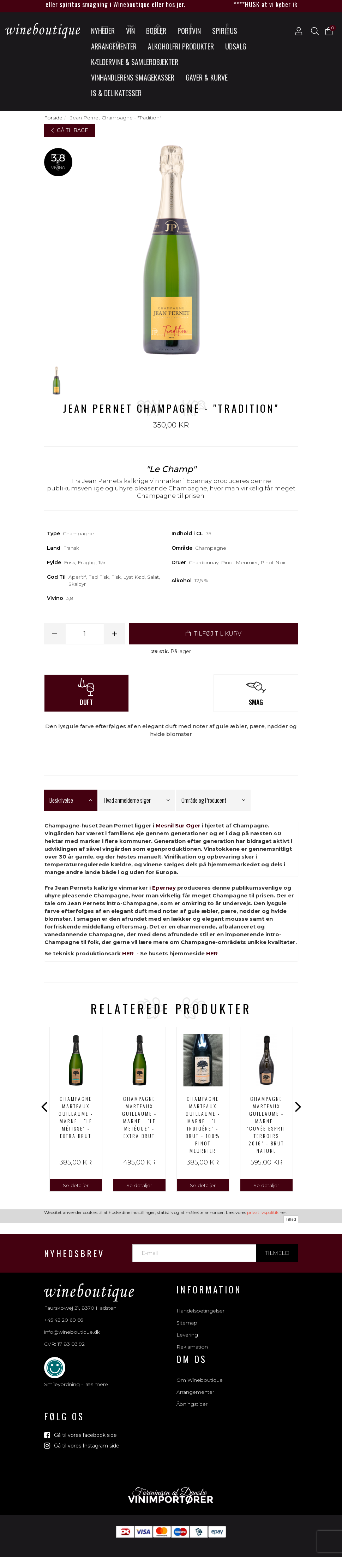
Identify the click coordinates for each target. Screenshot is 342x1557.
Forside (53, 117)
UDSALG (235, 46)
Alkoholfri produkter (181, 46)
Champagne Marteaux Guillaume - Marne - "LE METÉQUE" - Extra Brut (139, 1117)
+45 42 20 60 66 (63, 1306)
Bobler (156, 29)
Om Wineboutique (199, 1366)
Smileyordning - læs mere (76, 1370)
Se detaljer (76, 1185)
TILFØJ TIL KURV (213, 633)
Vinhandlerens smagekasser (132, 77)
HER (128, 953)
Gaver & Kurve (207, 77)
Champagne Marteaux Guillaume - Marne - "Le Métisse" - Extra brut (76, 1117)
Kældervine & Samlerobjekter (134, 62)
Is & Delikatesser (116, 93)
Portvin (189, 29)
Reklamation (192, 1332)
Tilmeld (277, 1239)
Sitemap (186, 1308)
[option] (76, 1109)
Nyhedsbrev (74, 1239)
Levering (187, 1320)
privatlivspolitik (262, 1546)
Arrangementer (114, 45)
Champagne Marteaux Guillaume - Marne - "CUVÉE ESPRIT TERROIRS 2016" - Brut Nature (266, 1124)
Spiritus (224, 29)
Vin (131, 29)
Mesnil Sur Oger (178, 825)
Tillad (291, 1553)
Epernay (164, 887)
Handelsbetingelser (200, 1296)
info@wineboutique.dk (72, 1318)
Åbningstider (192, 1390)
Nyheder (103, 29)
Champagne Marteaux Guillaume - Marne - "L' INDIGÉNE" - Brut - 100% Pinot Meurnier (203, 1124)
